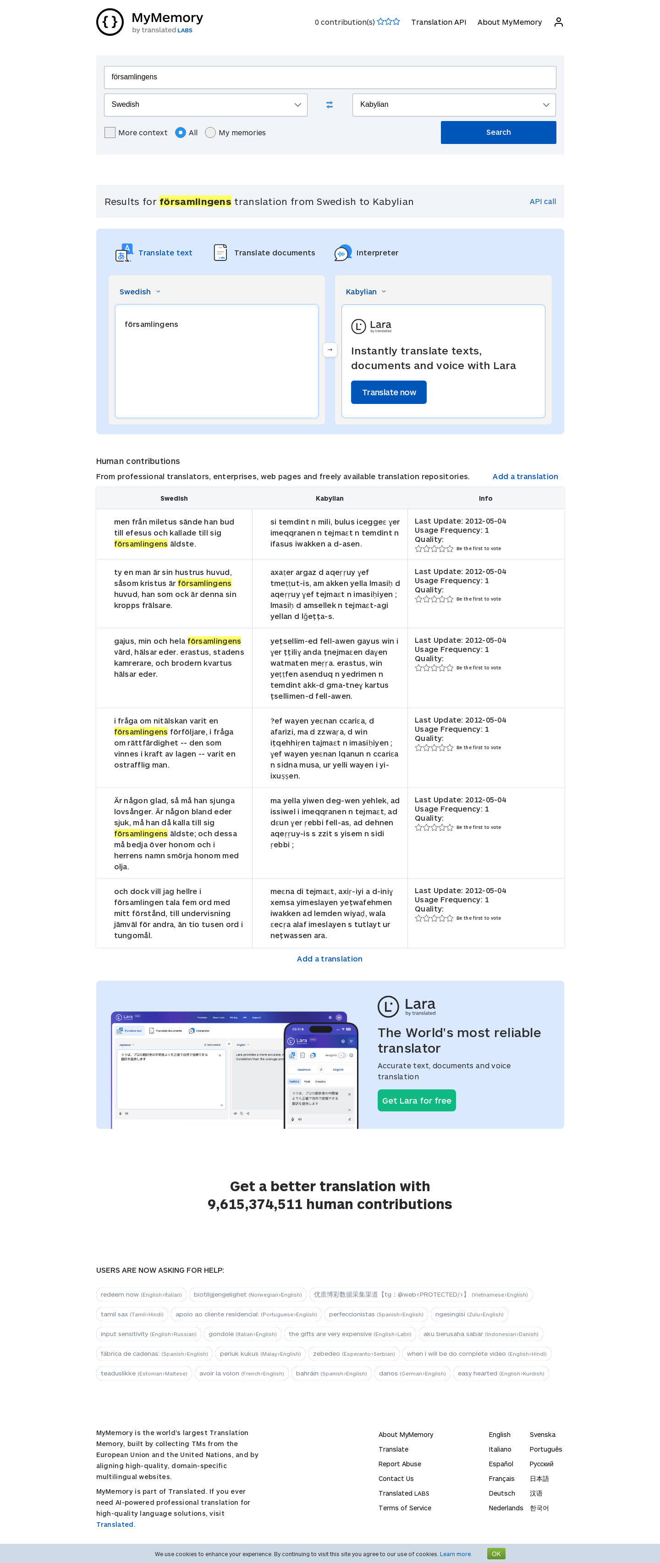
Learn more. (456, 1554)
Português (546, 1449)
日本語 (539, 1478)
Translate (393, 1449)
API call (543, 201)
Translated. (116, 1524)
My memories (235, 132)
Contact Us (396, 1478)
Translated (404, 1493)
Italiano (500, 1449)
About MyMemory (510, 21)
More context (136, 132)
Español (501, 1464)
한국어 (539, 1508)
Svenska (543, 1434)
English (500, 1434)
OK (496, 1553)
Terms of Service (405, 1508)
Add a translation (525, 476)
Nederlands (506, 1508)
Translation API (439, 21)
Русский (542, 1464)
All (186, 132)
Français (502, 1478)
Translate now (389, 392)
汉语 (536, 1493)
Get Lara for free (416, 1100)
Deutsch (502, 1493)
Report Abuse (400, 1464)
